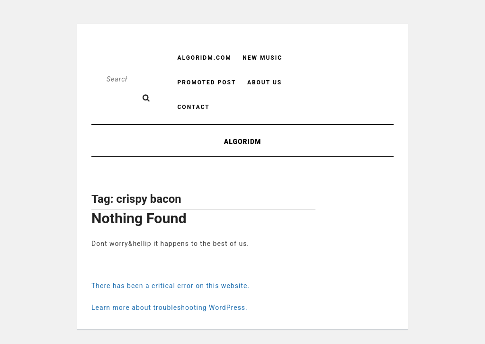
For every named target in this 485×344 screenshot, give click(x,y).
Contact (194, 107)
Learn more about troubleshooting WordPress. (169, 307)
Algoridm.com (205, 57)
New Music (262, 57)
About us (264, 82)
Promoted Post (207, 82)
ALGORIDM (242, 141)
